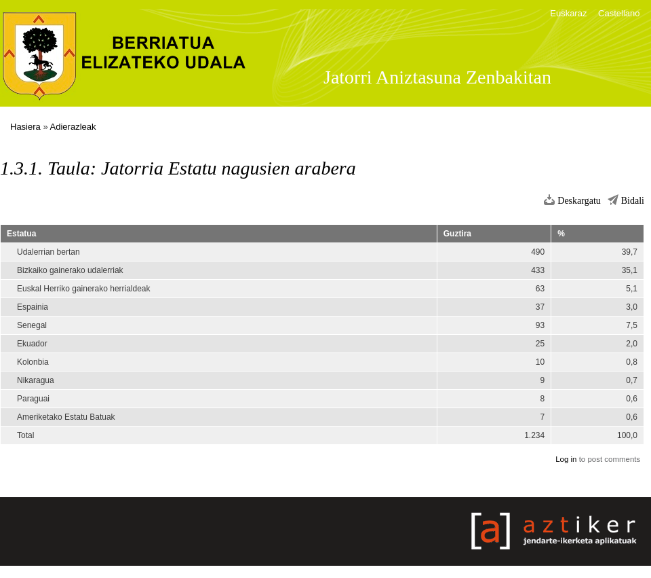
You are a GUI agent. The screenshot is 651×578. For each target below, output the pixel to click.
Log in (565, 459)
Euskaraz (568, 13)
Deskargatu (579, 201)
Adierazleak (73, 127)
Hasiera (25, 127)
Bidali (632, 201)
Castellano (618, 13)
